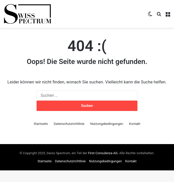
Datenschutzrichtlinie (69, 124)
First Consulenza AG (103, 153)
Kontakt (134, 124)
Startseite (41, 124)
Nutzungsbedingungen (106, 124)
